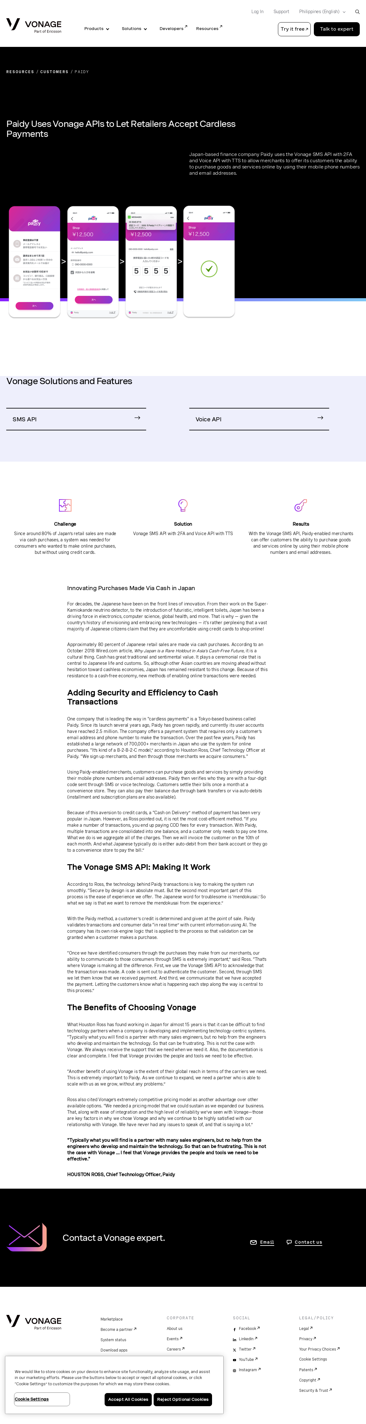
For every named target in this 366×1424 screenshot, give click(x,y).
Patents (306, 1370)
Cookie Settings (313, 1359)
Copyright (307, 1380)
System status (113, 1340)
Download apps (114, 1350)
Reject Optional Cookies (183, 1399)
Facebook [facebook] (247, 1328)
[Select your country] (320, 12)
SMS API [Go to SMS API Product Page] (24, 419)
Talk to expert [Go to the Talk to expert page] (337, 29)
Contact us (308, 1242)
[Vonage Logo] (33, 26)
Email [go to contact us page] (267, 1242)
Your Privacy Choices (317, 1349)
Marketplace (112, 1319)
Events (173, 1339)
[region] (114, 1385)
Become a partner (117, 1329)
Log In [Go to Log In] (257, 11)
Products (94, 28)
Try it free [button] (292, 29)
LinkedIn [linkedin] (246, 1339)
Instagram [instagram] (248, 1370)
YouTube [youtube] (246, 1359)
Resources (207, 28)
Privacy (305, 1339)
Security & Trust (313, 1390)
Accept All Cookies (128, 1399)
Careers (174, 1349)
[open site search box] (357, 11)
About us (174, 1328)
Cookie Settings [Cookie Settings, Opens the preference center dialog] (32, 1399)
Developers (172, 28)
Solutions (131, 28)
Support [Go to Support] (281, 11)
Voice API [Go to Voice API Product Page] (208, 419)
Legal (304, 1328)
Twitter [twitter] (245, 1349)
